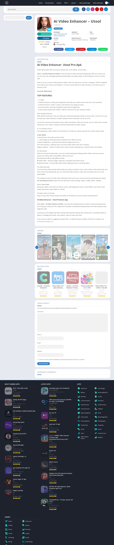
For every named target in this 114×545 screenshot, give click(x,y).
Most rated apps (98, 3)
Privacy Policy (49, 3)
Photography (66, 18)
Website (39, 351)
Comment (40, 311)
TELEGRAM (43, 38)
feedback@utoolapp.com (45, 221)
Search (29, 17)
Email (39, 343)
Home (40, 3)
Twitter (69, 49)
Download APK (44, 34)
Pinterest (80, 49)
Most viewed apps (84, 3)
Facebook (58, 49)
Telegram (91, 49)
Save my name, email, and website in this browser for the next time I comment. (62, 359)
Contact (59, 3)
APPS (65, 3)
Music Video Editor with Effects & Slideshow (60, 34)
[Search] (42, 9)
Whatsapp (102, 49)
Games (73, 3)
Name (39, 335)
